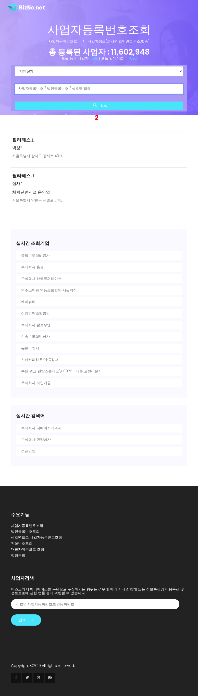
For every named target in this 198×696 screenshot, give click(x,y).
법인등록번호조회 (25, 531)
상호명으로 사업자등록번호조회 (36, 537)
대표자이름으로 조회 (27, 549)
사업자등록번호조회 (27, 525)
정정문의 (18, 555)
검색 (100, 105)
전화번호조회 (21, 543)
